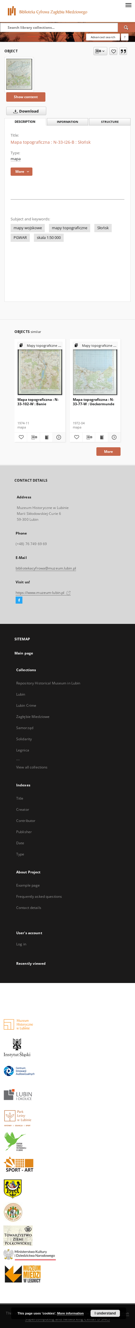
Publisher (24, 831)
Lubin (20, 694)
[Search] (126, 27)
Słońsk (103, 227)
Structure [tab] (110, 122)
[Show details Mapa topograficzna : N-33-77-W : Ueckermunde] (113, 437)
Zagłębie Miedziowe (33, 716)
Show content (26, 96)
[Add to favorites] (113, 51)
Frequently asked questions (39, 896)
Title (20, 798)
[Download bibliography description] (33, 437)
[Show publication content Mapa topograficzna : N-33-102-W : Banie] (46, 437)
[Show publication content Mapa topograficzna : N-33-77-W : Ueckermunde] (101, 437)
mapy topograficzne (69, 227)
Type (20, 854)
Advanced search (103, 37)
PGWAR (20, 237)
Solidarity (24, 738)
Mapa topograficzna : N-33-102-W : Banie (38, 401)
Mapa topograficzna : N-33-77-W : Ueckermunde (93, 401)
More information (70, 1313)
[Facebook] (19, 600)
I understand (105, 1313)
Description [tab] (25, 122)
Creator (22, 809)
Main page (23, 653)
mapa (16, 158)
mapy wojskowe (28, 227)
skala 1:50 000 (49, 237)
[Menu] (128, 4)
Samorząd (24, 727)
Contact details (28, 907)
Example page (28, 885)
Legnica (22, 750)
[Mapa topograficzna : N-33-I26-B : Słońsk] (19, 74)
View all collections (31, 767)
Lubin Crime (26, 705)
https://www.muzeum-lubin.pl (43, 592)
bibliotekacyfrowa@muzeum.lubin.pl (46, 568)
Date (20, 842)
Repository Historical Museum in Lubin (48, 683)
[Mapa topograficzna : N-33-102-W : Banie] (40, 369)
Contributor (25, 820)
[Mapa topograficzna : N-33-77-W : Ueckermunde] (95, 369)
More (108, 451)
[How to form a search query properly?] (125, 37)
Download (25, 111)
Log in (21, 944)
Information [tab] (67, 122)
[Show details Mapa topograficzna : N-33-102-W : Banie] (58, 437)
